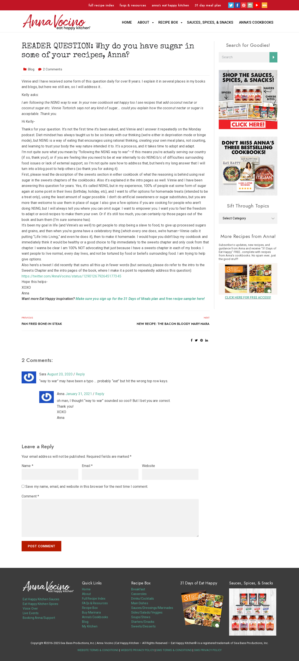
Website (148, 466)
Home (127, 22)
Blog (31, 69)
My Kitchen (89, 626)
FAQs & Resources (133, 5)
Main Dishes (139, 603)
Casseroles (139, 594)
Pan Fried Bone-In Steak (42, 324)
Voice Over (30, 608)
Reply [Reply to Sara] (80, 374)
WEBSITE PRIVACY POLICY (137, 650)
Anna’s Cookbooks (256, 22)
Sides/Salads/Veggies (147, 612)
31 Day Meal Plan (208, 5)
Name (27, 466)
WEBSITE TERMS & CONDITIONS (98, 650)
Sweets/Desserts (143, 626)
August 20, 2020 (60, 374)
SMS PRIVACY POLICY (208, 650)
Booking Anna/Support (39, 618)
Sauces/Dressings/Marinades (152, 608)
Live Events (31, 613)
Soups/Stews (140, 617)
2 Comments (52, 69)
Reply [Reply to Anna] (99, 394)
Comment (30, 496)
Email (87, 466)
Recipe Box (168, 22)
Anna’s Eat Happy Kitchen (170, 5)
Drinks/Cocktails (142, 598)
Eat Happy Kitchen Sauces (41, 599)
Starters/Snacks (143, 621)
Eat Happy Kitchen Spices (40, 604)
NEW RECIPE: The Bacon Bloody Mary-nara (173, 324)
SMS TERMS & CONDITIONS (174, 650)
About (143, 22)
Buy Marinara (91, 612)
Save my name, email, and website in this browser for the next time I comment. (86, 486)
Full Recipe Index (101, 5)
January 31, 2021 (78, 394)
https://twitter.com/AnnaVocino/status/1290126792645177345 (71, 276)
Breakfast (138, 589)
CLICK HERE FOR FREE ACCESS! (248, 297)
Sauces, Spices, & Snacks (210, 22)
